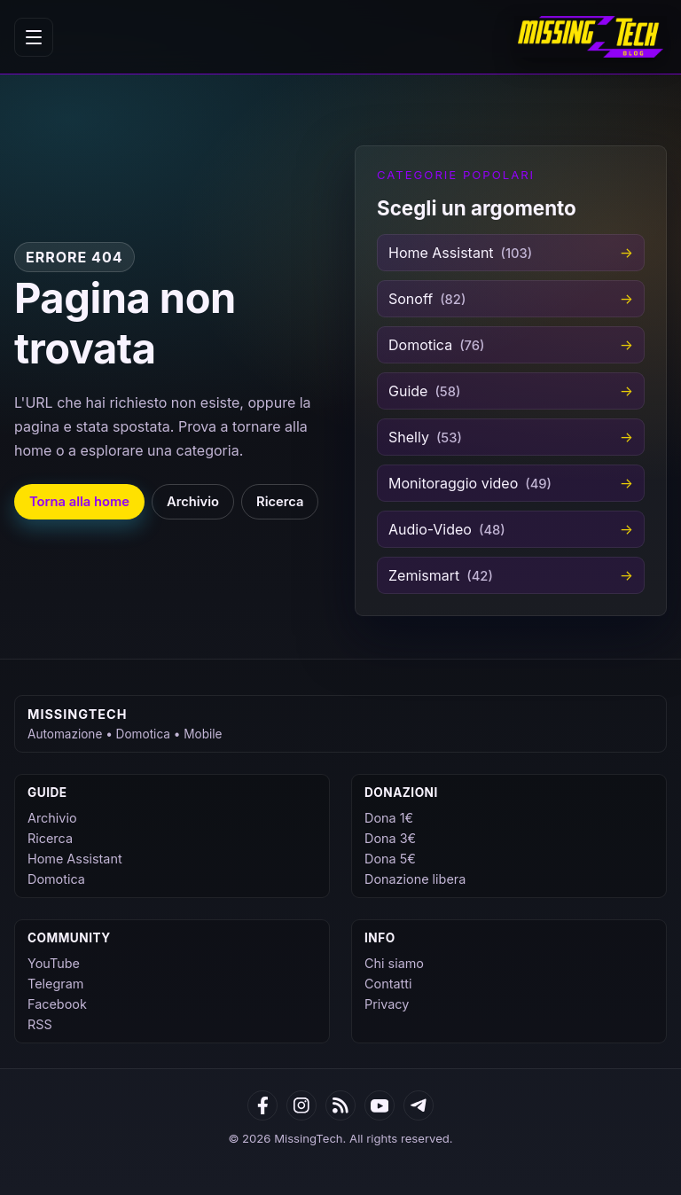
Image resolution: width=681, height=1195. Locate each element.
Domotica (56, 878)
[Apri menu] (33, 37)
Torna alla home (79, 502)
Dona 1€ (388, 817)
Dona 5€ (390, 858)
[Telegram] (418, 1105)
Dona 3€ (390, 838)
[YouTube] (379, 1105)
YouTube (53, 963)
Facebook (57, 1003)
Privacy (386, 1003)
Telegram (55, 983)
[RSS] (340, 1105)
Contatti (387, 983)
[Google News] (301, 1105)
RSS (39, 1024)
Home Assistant (74, 858)
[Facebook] (262, 1105)
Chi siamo (394, 963)
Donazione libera (415, 878)
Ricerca (279, 502)
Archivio (193, 502)
